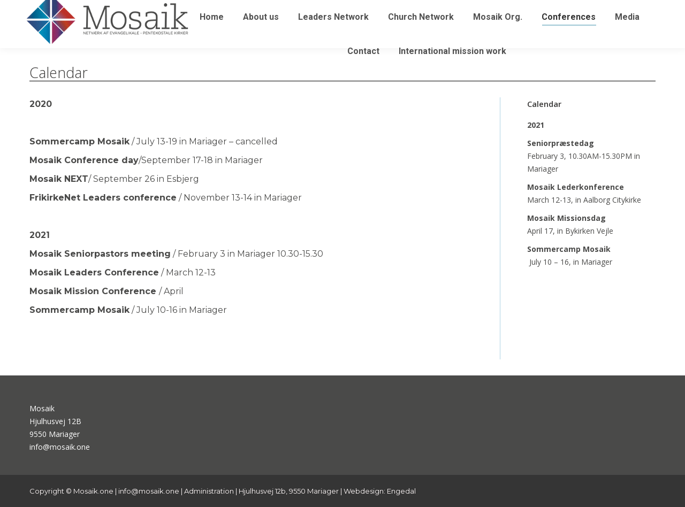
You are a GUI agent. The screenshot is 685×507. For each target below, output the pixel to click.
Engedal (401, 491)
